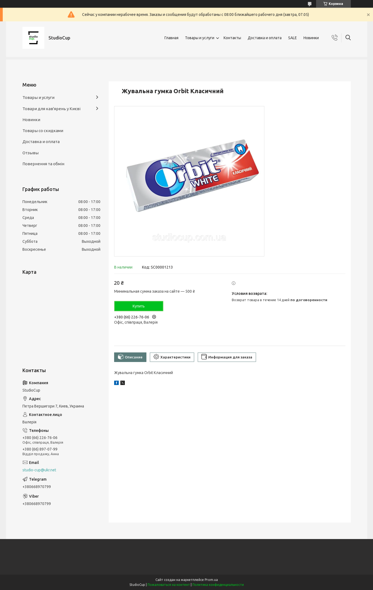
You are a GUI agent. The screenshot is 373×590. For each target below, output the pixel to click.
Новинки (311, 38)
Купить (138, 306)
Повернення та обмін (43, 163)
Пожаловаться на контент (169, 584)
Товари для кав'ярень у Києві (51, 108)
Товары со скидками (42, 130)
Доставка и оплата (265, 38)
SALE (292, 38)
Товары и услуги (199, 38)
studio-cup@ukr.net (39, 470)
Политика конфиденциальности (218, 584)
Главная (171, 38)
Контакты (232, 38)
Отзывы (30, 152)
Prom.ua (211, 580)
